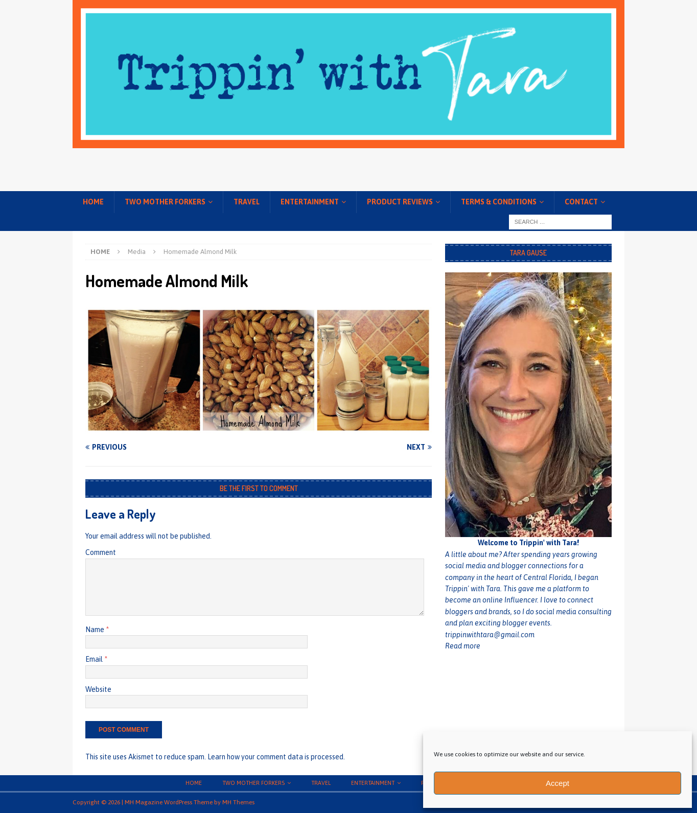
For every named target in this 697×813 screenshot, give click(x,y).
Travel (247, 202)
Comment (100, 552)
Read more (462, 646)
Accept (557, 783)
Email (94, 659)
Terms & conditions (499, 202)
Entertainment (310, 202)
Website (98, 689)
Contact (581, 202)
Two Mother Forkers (165, 202)
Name (95, 629)
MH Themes (238, 802)
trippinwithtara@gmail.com (490, 635)
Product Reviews (400, 202)
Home (93, 202)
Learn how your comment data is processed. (276, 757)
